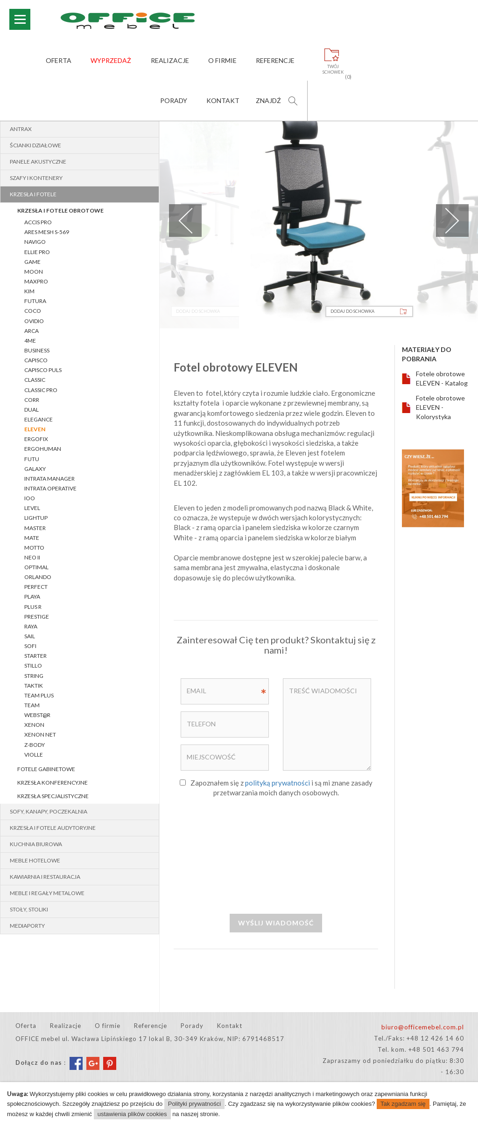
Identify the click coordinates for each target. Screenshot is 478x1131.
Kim (29, 291)
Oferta (58, 60)
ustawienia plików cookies (132, 1113)
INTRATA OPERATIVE (50, 488)
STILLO (33, 665)
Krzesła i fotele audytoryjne (53, 827)
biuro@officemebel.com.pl (422, 1027)
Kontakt (222, 100)
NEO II (32, 557)
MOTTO (34, 547)
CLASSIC (34, 379)
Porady (173, 100)
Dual (31, 409)
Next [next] (452, 220)
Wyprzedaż (111, 60)
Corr (31, 399)
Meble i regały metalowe (47, 893)
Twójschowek (333, 69)
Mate (31, 537)
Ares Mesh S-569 (46, 231)
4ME (30, 340)
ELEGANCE (38, 419)
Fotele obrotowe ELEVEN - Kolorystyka (440, 407)
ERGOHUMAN (42, 448)
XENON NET (40, 734)
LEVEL (32, 507)
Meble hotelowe (35, 860)
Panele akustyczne (38, 161)
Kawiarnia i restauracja (45, 876)
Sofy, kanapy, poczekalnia (48, 811)
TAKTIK (33, 685)
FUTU (31, 458)
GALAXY (35, 468)
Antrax (21, 128)
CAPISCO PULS (43, 369)
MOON (33, 271)
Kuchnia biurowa (36, 844)
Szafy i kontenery (36, 177)
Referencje (275, 60)
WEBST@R (37, 714)
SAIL (29, 636)
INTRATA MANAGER (49, 478)
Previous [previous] (185, 220)
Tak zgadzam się (403, 1103)
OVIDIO (34, 320)
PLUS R (33, 606)
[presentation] (276, 855)
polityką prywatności (277, 783)
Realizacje (170, 60)
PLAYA (32, 596)
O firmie (222, 60)
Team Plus (39, 695)
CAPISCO (36, 360)
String (33, 675)
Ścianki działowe (35, 145)
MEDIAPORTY (27, 925)
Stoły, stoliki (29, 909)
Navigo (35, 241)
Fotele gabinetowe (46, 768)
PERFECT (36, 586)
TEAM (32, 705)
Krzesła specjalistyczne (53, 796)
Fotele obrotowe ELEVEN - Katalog (442, 378)
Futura (35, 300)
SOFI (30, 645)
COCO (32, 310)
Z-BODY (34, 744)
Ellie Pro (37, 251)
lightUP (36, 517)
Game (32, 261)
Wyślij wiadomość (276, 923)
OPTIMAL (36, 567)
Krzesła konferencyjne (52, 782)
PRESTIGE (36, 616)
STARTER (35, 655)
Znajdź (268, 100)
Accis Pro (38, 222)
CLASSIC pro (40, 389)
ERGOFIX (36, 438)
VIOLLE (33, 754)
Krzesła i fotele (33, 194)
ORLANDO (37, 576)
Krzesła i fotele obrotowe (60, 210)
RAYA (30, 626)
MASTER (35, 527)
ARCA (31, 330)
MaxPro (36, 281)
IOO (29, 498)
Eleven (34, 429)
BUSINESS (36, 350)
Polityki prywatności (194, 1103)
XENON (34, 724)
